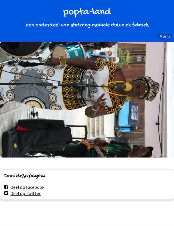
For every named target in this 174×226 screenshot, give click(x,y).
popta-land (87, 12)
